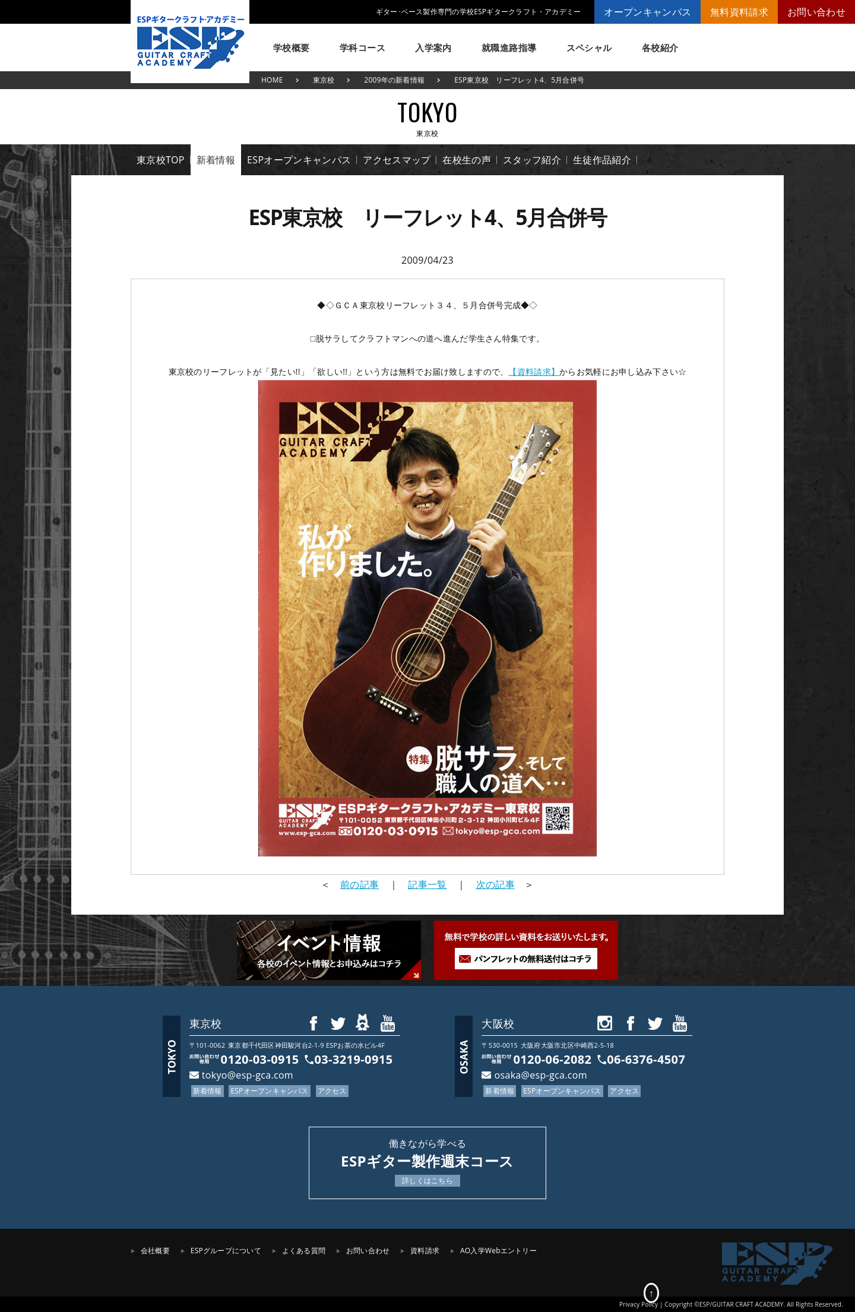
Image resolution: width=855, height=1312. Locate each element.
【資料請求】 (533, 371)
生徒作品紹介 (602, 159)
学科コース (362, 47)
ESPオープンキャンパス (299, 159)
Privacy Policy (638, 1304)
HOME (272, 80)
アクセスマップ (396, 159)
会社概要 (155, 1250)
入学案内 (433, 47)
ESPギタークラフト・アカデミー (190, 41)
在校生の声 (466, 159)
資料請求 (424, 1250)
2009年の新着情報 (394, 80)
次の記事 (495, 884)
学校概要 (291, 47)
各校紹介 (660, 47)
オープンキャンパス (647, 11)
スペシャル (589, 47)
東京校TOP (161, 159)
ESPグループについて (226, 1250)
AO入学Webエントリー (498, 1250)
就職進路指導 (509, 47)
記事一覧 (427, 884)
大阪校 (498, 1023)
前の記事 (359, 884)
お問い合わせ (816, 11)
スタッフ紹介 (532, 159)
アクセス (332, 1091)
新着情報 (216, 159)
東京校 (324, 80)
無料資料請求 (739, 11)
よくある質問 (303, 1250)
